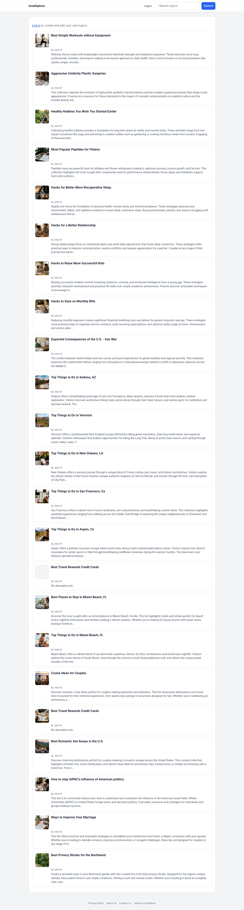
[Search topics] (178, 6)
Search (208, 6)
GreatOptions (37, 6)
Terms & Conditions (145, 903)
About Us (111, 903)
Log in (148, 5)
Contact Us (125, 903)
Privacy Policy (96, 903)
